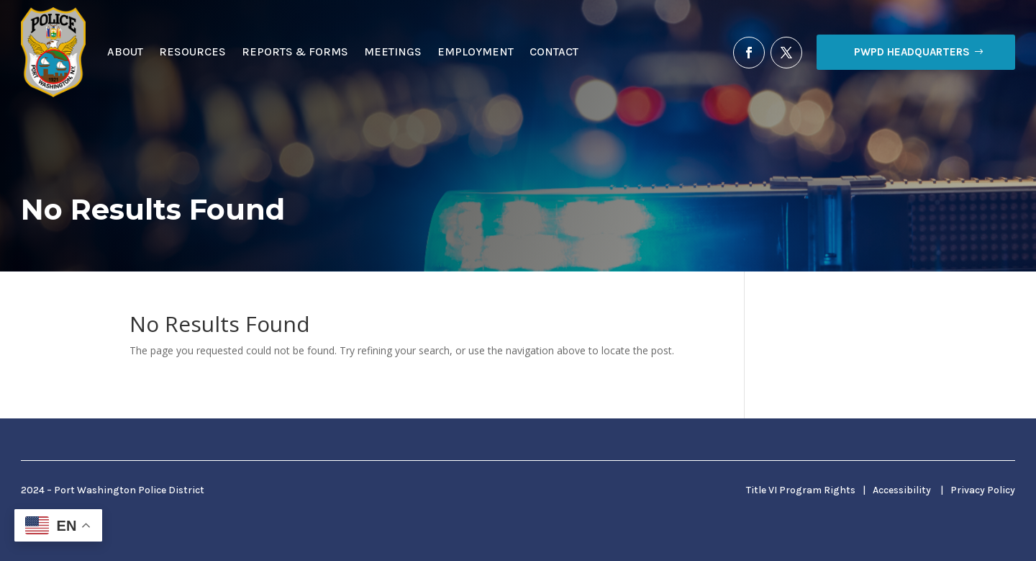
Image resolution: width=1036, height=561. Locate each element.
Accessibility (902, 490)
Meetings (393, 51)
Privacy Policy (982, 490)
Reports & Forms (295, 51)
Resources (192, 51)
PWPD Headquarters (912, 51)
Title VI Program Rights (800, 490)
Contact (554, 51)
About (125, 51)
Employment (475, 51)
